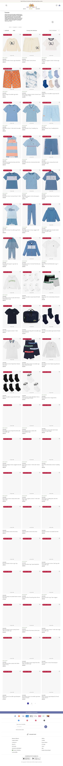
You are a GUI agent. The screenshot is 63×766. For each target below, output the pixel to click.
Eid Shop (30, 8)
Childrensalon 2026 (30, 762)
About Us (13, 744)
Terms (43, 746)
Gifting (43, 738)
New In (24, 8)
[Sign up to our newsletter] (45, 726)
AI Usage (43, 744)
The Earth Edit (31, 734)
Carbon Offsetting (16, 750)
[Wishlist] (56, 5)
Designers (38, 8)
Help (42, 748)
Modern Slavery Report (46, 750)
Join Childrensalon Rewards (31, 712)
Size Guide (14, 746)
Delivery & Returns (15, 738)
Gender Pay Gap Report (16, 748)
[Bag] (59, 5)
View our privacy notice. (20, 729)
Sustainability (14, 752)
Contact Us (14, 742)
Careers (43, 740)
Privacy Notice (44, 742)
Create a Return (15, 740)
